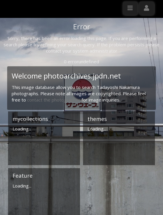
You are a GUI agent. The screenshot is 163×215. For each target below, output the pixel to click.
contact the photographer (54, 156)
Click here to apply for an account (38, 109)
